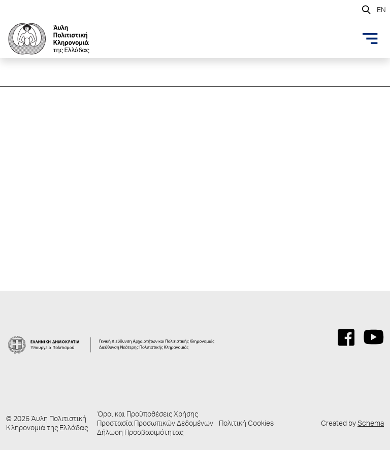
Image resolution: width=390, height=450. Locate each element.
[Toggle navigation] (370, 38)
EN (381, 10)
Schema (371, 424)
